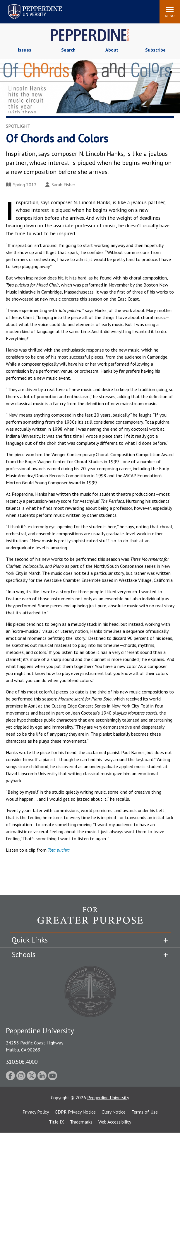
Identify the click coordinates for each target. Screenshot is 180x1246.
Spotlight (18, 126)
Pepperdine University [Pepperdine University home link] (28, 5)
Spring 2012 (21, 185)
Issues (24, 50)
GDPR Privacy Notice (75, 1112)
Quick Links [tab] (30, 940)
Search (68, 50)
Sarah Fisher (60, 185)
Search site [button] (75, 8)
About (111, 50)
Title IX (56, 1122)
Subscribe (155, 50)
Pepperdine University (108, 1097)
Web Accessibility (114, 1122)
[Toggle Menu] (170, 11)
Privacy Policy (36, 1112)
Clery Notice (114, 1112)
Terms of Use (144, 1112)
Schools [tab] (23, 954)
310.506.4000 (21, 1061)
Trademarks (81, 1122)
